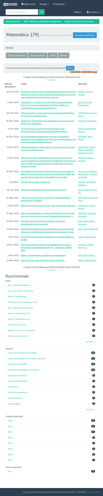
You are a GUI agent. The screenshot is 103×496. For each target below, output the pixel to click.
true (10, 471)
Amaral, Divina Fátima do (19, 313)
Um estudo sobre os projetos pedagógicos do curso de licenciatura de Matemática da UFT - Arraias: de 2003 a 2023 (46, 247)
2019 (10, 449)
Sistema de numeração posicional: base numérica (43, 190)
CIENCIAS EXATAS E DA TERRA (22, 353)
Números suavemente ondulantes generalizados (43, 255)
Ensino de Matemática (17, 381)
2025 (10, 443)
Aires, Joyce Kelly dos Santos (20, 291)
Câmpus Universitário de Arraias (79, 21)
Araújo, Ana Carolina (17, 324)
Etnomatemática (15, 398)
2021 (10, 420)
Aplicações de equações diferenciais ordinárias (43, 260)
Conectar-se (93, 12)
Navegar (44, 4)
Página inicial (28, 4)
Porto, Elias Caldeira (86, 255)
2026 (10, 460)
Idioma (77, 12)
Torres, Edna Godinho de (88, 229)
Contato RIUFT (94, 492)
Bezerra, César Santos (17, 336)
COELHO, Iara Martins (87, 121)
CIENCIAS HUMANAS (17, 364)
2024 (10, 454)
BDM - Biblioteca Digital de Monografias (42, 21)
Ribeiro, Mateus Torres (87, 260)
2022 (10, 426)
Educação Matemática (17, 375)
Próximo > (51, 80)
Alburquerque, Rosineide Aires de (22, 302)
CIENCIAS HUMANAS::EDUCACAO (23, 370)
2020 (10, 437)
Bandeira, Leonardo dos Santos (21, 330)
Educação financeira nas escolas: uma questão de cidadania (48, 205)
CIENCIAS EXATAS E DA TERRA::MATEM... (27, 358)
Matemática (13, 387)
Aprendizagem (14, 403)
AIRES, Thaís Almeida (17, 296)
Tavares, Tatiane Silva (87, 237)
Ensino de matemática (17, 392)
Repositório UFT (13, 21)
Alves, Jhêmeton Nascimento (20, 308)
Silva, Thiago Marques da (19, 285)
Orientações (59, 4)
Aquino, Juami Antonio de (19, 319)
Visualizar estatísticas (85, 35)
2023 (10, 432)
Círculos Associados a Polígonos (35, 182)
